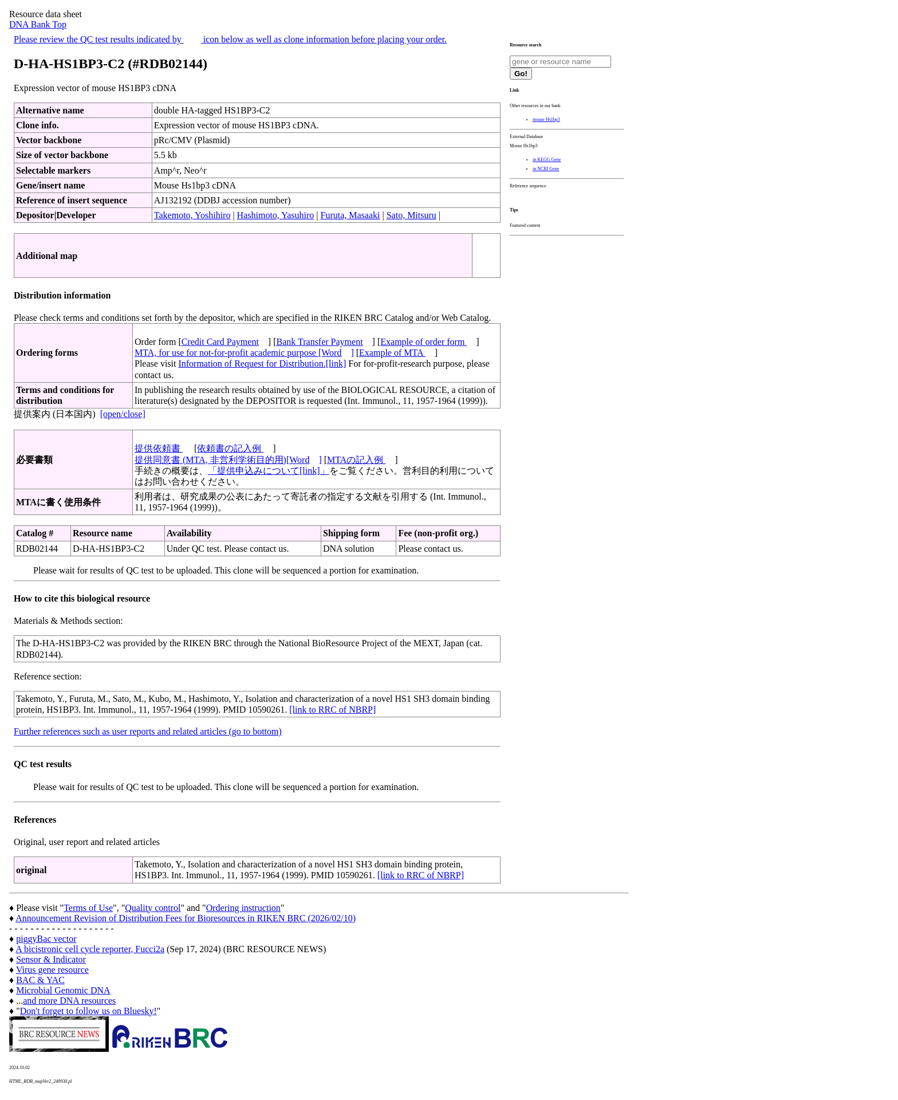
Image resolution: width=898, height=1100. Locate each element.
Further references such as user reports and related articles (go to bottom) (148, 731)
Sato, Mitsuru (411, 215)
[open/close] (122, 414)
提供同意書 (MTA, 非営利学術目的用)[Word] (228, 460)
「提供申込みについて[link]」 (268, 471)
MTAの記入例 (356, 460)
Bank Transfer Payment (320, 342)
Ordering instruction (243, 908)
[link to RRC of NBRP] (332, 709)
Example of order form (423, 342)
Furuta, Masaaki (350, 215)
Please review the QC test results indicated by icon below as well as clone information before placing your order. (230, 39)
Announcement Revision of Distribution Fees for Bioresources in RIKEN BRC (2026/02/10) (185, 918)
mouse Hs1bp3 (546, 119)
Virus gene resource (52, 970)
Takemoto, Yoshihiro (192, 215)
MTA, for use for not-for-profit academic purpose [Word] (244, 353)
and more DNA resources (69, 1000)
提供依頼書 (159, 448)
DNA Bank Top (37, 24)
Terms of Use (88, 908)
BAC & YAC (40, 980)
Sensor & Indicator (51, 959)
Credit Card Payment (220, 342)
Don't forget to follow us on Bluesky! (88, 1011)
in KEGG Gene (547, 159)
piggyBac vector (46, 939)
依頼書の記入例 (230, 448)
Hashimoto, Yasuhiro (275, 215)
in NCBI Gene (546, 168)
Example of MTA (392, 353)
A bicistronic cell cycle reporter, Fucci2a (89, 949)
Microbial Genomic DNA (63, 990)
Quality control (152, 908)
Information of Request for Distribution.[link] (262, 363)
